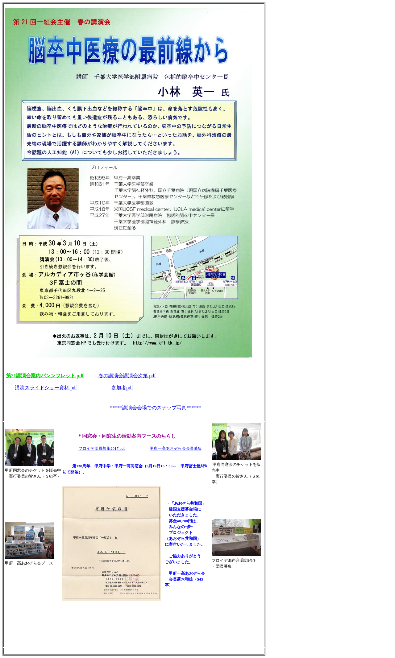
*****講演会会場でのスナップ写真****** (155, 407)
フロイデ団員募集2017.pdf (101, 448)
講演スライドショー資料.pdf (46, 387)
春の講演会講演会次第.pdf (127, 375)
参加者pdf (122, 387)
